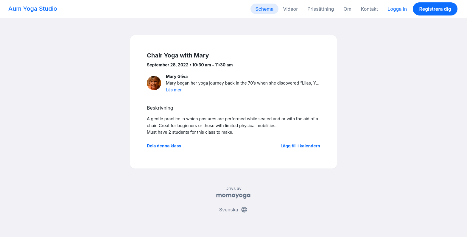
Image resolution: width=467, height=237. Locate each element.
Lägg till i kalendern (300, 145)
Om (347, 9)
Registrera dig (435, 9)
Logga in (397, 9)
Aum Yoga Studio (32, 8)
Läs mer (174, 89)
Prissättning (320, 9)
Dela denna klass (164, 145)
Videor (290, 9)
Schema (264, 9)
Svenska (233, 209)
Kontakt (369, 9)
